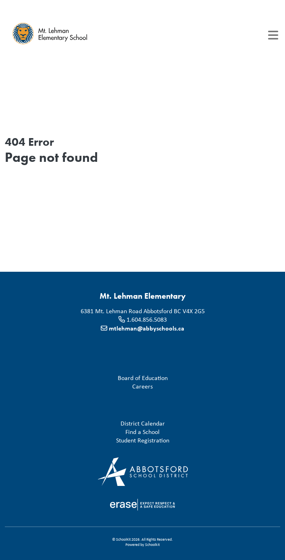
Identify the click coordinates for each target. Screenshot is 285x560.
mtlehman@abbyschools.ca (146, 328)
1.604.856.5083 (147, 319)
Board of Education (88, 378)
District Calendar (86, 423)
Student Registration (88, 440)
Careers (80, 386)
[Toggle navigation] (273, 35)
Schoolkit (152, 544)
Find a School (84, 432)
